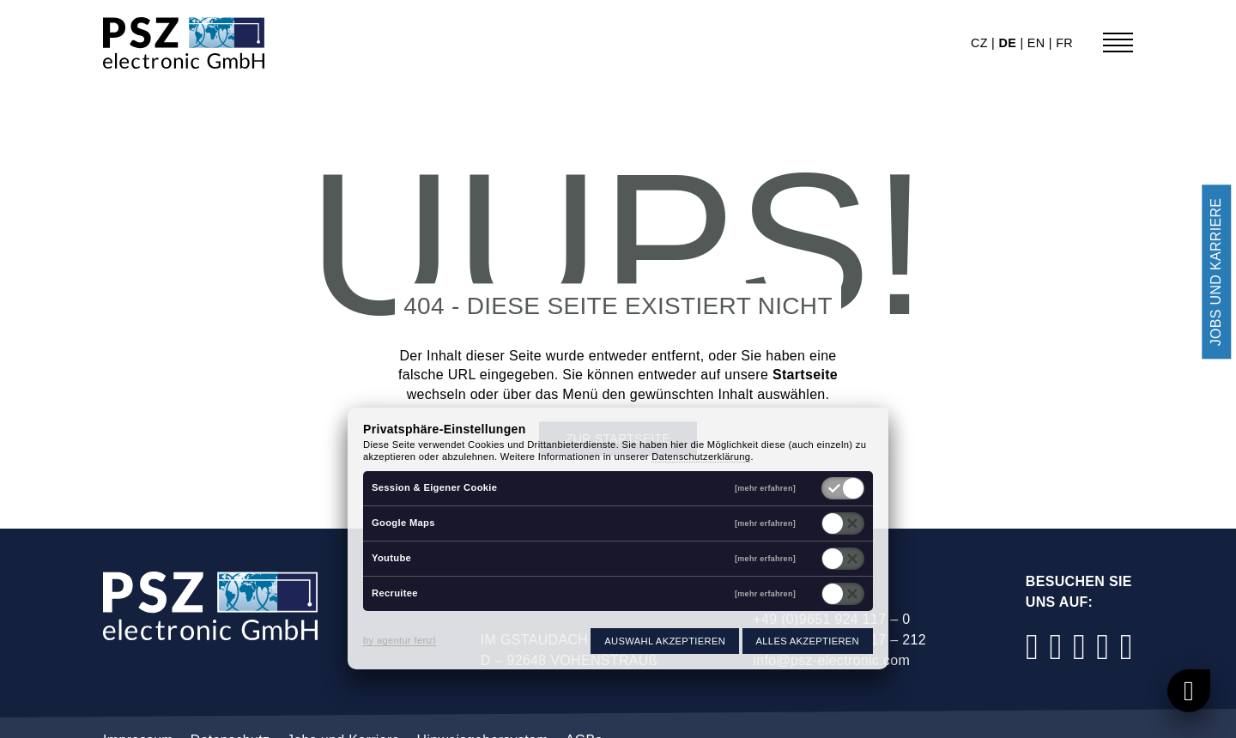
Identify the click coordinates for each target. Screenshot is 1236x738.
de (1009, 43)
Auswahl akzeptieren (664, 641)
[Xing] (1126, 646)
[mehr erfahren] (765, 489)
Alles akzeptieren (807, 641)
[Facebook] (1032, 646)
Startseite (805, 375)
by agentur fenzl (399, 640)
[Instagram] (1056, 646)
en (1038, 43)
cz (981, 43)
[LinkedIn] (1080, 646)
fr (1064, 43)
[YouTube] (1103, 646)
